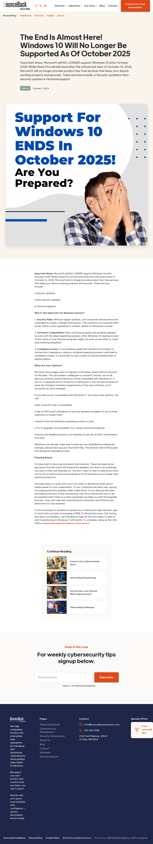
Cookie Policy (52, 838)
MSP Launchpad (139, 838)
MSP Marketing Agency (118, 838)
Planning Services (50, 724)
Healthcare (25, 15)
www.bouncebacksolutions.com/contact (66, 523)
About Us (45, 740)
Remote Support (49, 756)
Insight (50, 15)
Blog (102, 5)
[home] (15, 6)
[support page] (36, 5)
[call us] (40, 5)
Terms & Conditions (85, 685)
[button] (60, 6)
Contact (112, 5)
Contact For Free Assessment (135, 6)
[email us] (45, 5)
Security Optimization (52, 736)
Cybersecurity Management (48, 730)
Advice (60, 15)
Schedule (45, 752)
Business (39, 15)
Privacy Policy (35, 838)
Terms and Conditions (14, 838)
